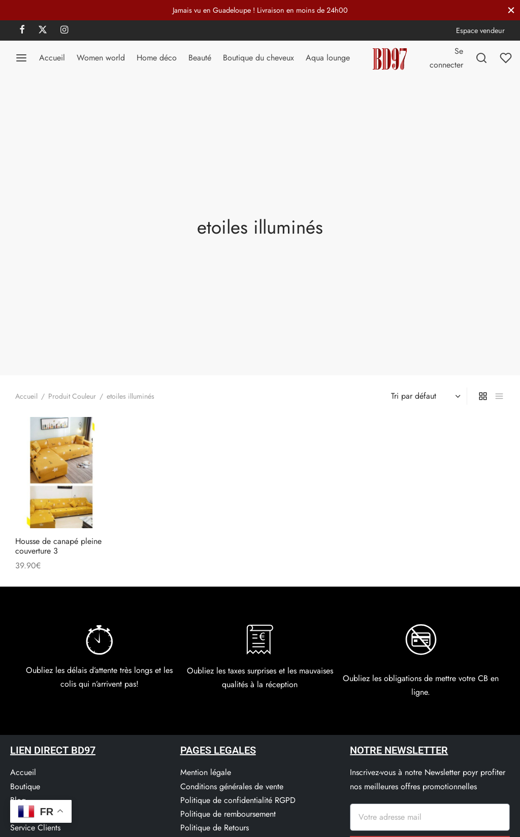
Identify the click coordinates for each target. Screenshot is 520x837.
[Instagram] (64, 30)
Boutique (25, 786)
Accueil (52, 57)
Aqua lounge (328, 57)
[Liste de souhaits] (507, 58)
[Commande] (424, 396)
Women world (101, 57)
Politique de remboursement (228, 814)
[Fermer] (511, 10)
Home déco (157, 57)
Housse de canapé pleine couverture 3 (58, 545)
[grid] (483, 396)
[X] (42, 30)
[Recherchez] (481, 58)
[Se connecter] (446, 58)
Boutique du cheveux (258, 57)
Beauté (199, 57)
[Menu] (21, 58)
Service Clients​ (35, 827)
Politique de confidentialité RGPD (238, 800)
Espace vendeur (480, 30)
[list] (499, 396)
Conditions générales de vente (231, 786)
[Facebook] (22, 30)
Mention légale (205, 772)
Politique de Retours (214, 827)
